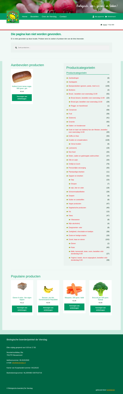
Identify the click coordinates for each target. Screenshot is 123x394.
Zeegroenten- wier (75, 227)
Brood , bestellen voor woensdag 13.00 (83, 94)
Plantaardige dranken (76, 172)
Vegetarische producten (77, 208)
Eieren (73, 243)
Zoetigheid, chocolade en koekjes (81, 231)
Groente (72, 122)
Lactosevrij (73, 148)
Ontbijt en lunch (74, 164)
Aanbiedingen (74, 78)
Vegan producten (75, 204)
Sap (72, 180)
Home (24, 16)
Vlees (71, 215)
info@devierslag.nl (19, 363)
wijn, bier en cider (77, 188)
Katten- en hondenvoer (77, 126)
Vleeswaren (75, 219)
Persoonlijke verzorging (77, 168)
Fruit (70, 114)
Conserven (73, 110)
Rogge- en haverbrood (79, 106)
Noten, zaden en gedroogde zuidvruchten (84, 156)
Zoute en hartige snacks (77, 235)
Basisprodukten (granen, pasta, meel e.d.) (84, 86)
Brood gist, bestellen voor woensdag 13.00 (86, 102)
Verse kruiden (76, 144)
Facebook (69, 16)
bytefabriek (111, 390)
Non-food (72, 152)
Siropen (74, 184)
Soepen (71, 196)
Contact (63, 16)
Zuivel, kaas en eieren (77, 239)
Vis (70, 211)
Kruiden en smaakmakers (78, 140)
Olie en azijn (73, 160)
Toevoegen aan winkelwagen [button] (22, 98)
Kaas (73, 247)
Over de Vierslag (49, 16)
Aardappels (73, 82)
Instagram (73, 16)
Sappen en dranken (76, 176)
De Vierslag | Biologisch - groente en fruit (13, 17)
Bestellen (34, 16)
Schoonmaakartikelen (77, 192)
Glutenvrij (72, 118)
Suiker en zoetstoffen (76, 200)
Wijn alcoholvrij (74, 223)
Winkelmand (112, 16)
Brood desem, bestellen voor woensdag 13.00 (88, 98)
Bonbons (72, 90)
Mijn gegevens (99, 16)
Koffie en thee (74, 136)
